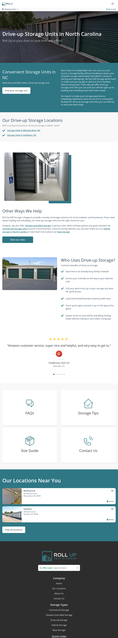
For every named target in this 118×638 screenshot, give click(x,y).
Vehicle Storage (59, 625)
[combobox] (59, 568)
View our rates (17, 239)
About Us (59, 593)
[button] (53, 374)
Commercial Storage (59, 610)
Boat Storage (59, 630)
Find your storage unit (16, 90)
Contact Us (59, 598)
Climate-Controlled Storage (59, 615)
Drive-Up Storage (59, 620)
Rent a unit (111, 9)
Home (59, 583)
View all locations (14, 529)
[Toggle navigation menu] (113, 3)
